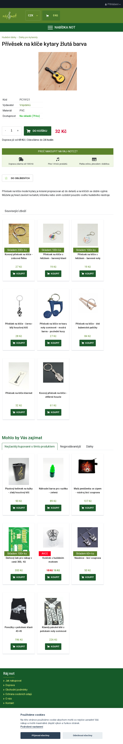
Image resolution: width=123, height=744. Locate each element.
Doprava (10, 685)
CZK (33, 15)
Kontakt (9, 703)
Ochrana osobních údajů (18, 694)
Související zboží (15, 211)
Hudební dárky (9, 37)
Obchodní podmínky (16, 689)
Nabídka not (61, 27)
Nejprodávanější (70, 446)
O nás (8, 698)
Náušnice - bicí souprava (87, 558)
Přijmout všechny (40, 735)
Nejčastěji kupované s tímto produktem (30, 446)
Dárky (89, 446)
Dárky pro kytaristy (28, 37)
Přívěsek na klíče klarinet (18, 393)
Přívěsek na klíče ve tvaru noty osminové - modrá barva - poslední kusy (53, 327)
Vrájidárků (25, 105)
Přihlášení (113, 4)
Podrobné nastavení (31, 726)
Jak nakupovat (13, 680)
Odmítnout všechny (82, 735)
